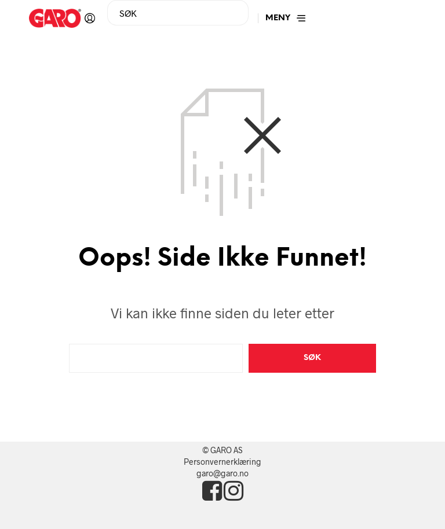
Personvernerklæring (222, 461)
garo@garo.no (222, 473)
